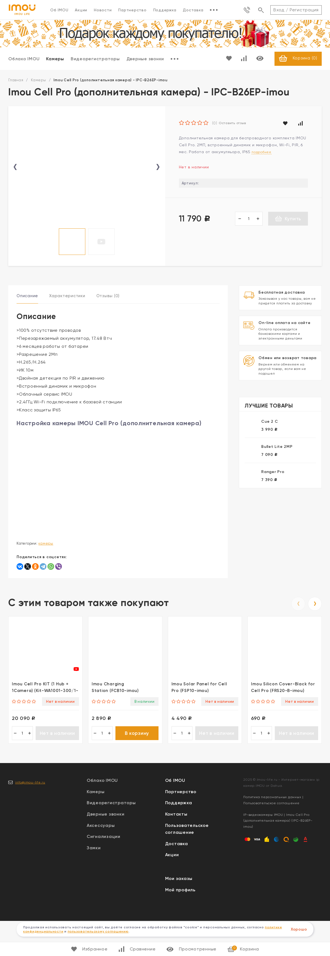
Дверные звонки (145, 59)
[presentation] (15, 184)
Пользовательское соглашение (271, 838)
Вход (278, 9)
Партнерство (132, 10)
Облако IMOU (23, 59)
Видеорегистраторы (95, 59)
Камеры (55, 59)
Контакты (176, 849)
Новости (103, 10)
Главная (15, 80)
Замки (94, 882)
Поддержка (164, 10)
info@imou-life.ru (30, 817)
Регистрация (304, 9)
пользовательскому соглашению (98, 931)
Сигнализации (103, 871)
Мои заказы (179, 913)
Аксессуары (101, 860)
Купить (288, 219)
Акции (81, 10)
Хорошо (299, 929)
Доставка (193, 10)
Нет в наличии (57, 767)
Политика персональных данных (272, 832)
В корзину (137, 767)
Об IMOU (59, 10)
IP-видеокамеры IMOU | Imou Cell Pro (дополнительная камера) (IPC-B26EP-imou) (277, 855)
